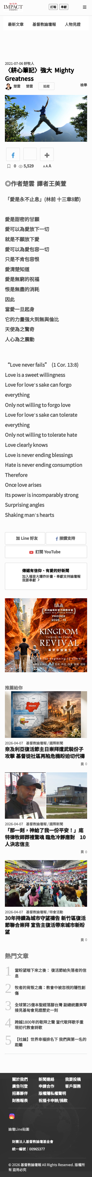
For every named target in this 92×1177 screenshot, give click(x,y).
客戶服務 (73, 1086)
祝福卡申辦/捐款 (53, 1100)
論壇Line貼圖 (18, 1129)
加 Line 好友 (23, 538)
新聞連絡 (46, 1079)
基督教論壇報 (44, 24)
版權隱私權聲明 (52, 1093)
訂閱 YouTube (44, 552)
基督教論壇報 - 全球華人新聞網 (13, 7)
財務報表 (20, 1100)
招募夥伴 (20, 1093)
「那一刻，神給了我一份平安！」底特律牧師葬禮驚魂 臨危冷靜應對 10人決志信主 (45, 837)
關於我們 (20, 1079)
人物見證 (72, 24)
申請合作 (46, 1086)
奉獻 (64, 7)
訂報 (53, 7)
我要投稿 (73, 1079)
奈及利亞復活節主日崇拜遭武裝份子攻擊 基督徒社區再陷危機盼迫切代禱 (45, 753)
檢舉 (83, 84)
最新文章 (16, 24)
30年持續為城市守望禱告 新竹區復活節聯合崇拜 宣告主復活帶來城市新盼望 (45, 925)
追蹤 (46, 86)
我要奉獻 (31, 580)
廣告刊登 (20, 1086)
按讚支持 (65, 538)
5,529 (26, 166)
